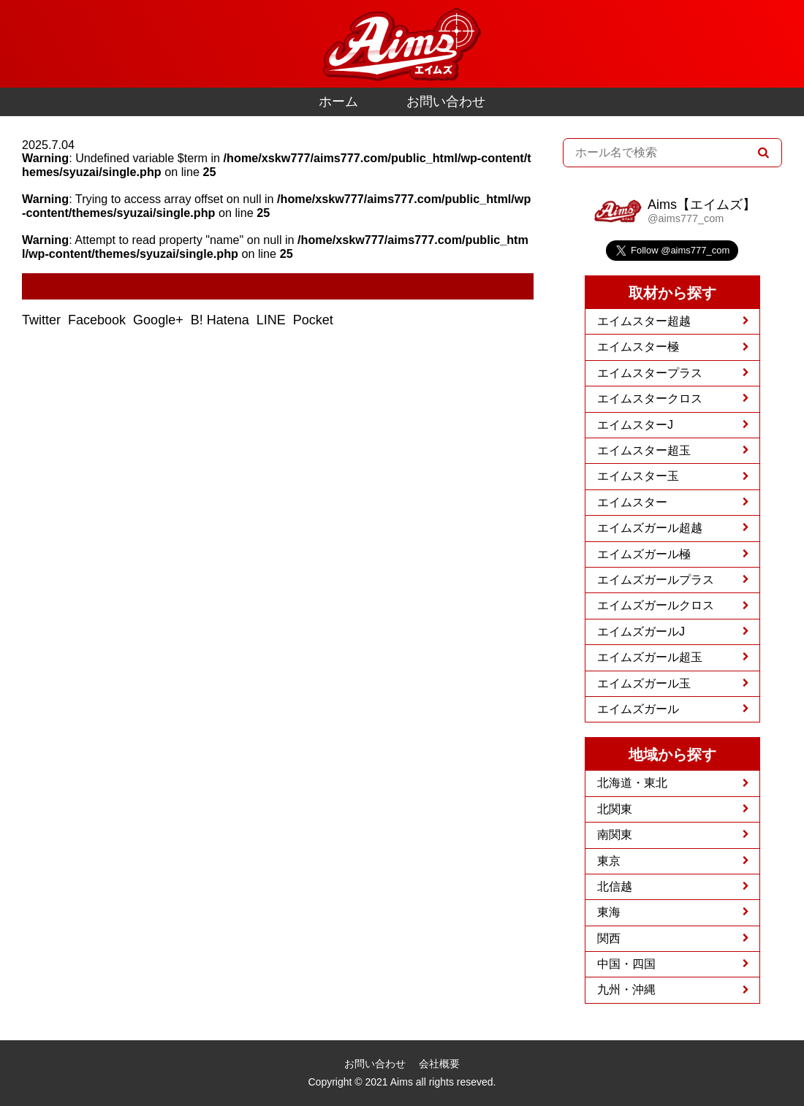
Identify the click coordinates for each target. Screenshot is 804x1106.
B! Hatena (222, 320)
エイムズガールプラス (655, 579)
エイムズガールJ (641, 631)
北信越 (614, 886)
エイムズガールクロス (655, 605)
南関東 (614, 834)
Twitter (43, 320)
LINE (273, 320)
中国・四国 (626, 964)
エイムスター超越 (644, 321)
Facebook (98, 320)
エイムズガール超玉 (649, 657)
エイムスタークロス (649, 398)
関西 (609, 938)
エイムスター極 (638, 346)
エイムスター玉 (638, 476)
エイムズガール (638, 709)
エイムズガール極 (644, 554)
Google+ (160, 320)
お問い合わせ (445, 101)
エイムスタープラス (649, 373)
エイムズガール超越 (649, 528)
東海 (609, 912)
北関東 (614, 809)
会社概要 (439, 1063)
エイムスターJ (635, 425)
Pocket (315, 320)
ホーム (338, 101)
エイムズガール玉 (644, 683)
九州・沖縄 (626, 989)
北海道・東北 (632, 783)
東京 (609, 861)
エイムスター (632, 502)
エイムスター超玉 (644, 450)
